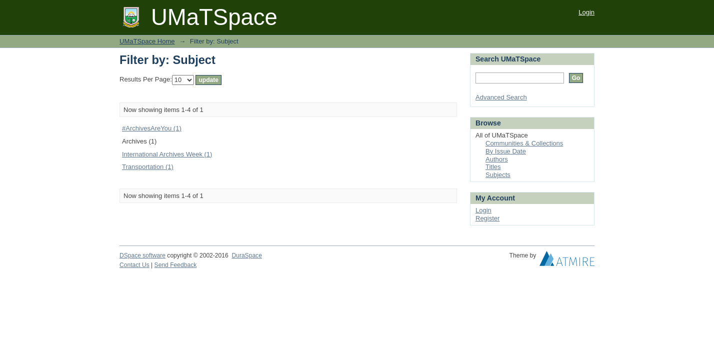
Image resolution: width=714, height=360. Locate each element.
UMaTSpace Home (147, 41)
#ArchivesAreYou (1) (152, 128)
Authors (497, 159)
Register (488, 218)
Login (586, 12)
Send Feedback (175, 265)
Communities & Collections (524, 143)
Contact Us (135, 265)
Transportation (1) (148, 166)
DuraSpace (247, 255)
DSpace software (143, 255)
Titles (493, 166)
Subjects (498, 174)
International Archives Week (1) (167, 154)
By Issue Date (506, 151)
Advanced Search (501, 97)
